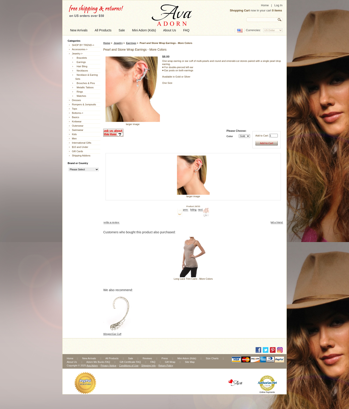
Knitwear (77, 121)
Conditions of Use (129, 365)
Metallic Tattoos (84, 87)
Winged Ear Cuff (112, 334)
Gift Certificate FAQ (130, 362)
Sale (130, 358)
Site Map (189, 362)
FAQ (153, 362)
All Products (111, 358)
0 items (277, 10)
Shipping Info (148, 365)
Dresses (76, 100)
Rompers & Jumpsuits (84, 104)
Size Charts (212, 358)
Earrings (131, 43)
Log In (278, 5)
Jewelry (118, 43)
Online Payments (267, 392)
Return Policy (165, 365)
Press (165, 358)
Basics (75, 117)
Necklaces (81, 70)
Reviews (147, 358)
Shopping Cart (240, 10)
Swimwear (77, 130)
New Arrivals (89, 358)
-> (77, 53)
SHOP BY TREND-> (83, 45)
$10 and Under (80, 147)
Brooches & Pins (85, 83)
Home (265, 5)
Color (229, 136)
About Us (72, 362)
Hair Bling (81, 66)
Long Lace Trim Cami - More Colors (193, 278)
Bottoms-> (77, 113)
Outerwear (77, 125)
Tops (74, 108)
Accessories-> (79, 49)
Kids (74, 134)
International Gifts (81, 142)
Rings (79, 91)
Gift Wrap (170, 362)
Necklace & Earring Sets (86, 77)
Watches (80, 96)
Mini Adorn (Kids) (186, 358)
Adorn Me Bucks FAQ (98, 362)
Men (74, 138)
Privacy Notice (108, 365)
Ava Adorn (92, 365)
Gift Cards (77, 151)
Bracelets (81, 57)
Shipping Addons (81, 155)
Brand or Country (78, 163)
